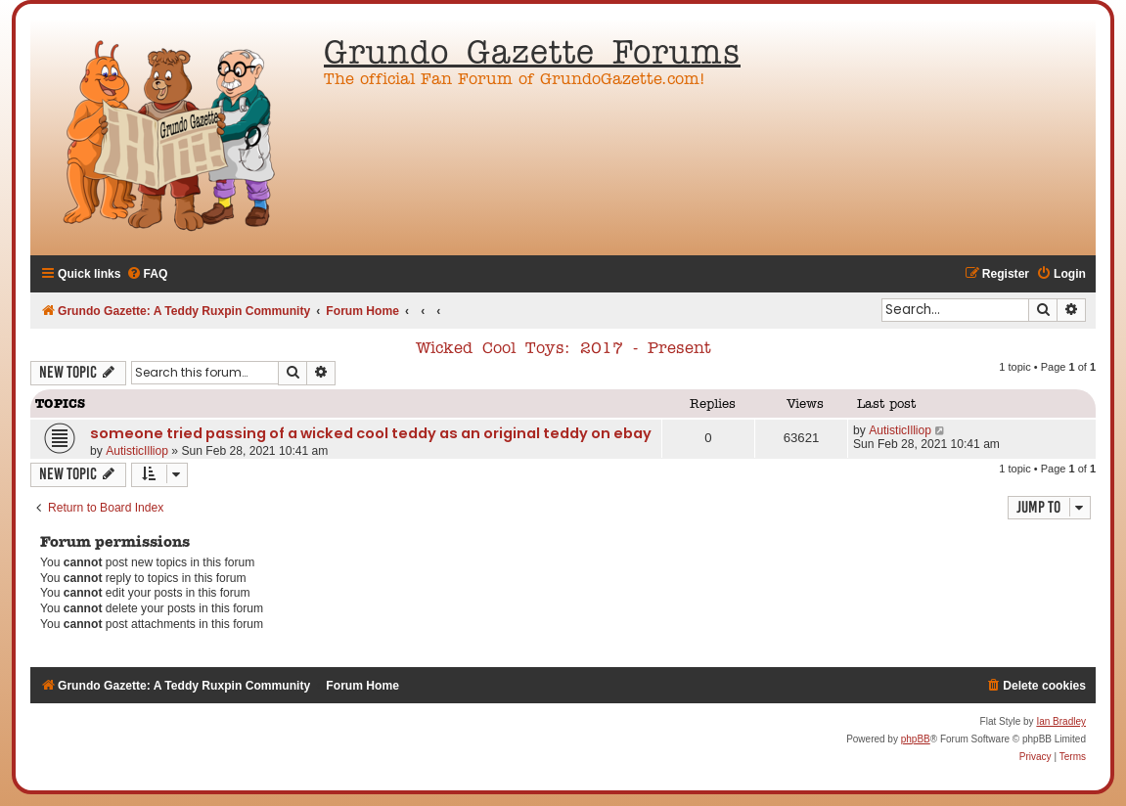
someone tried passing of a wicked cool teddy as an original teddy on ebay (371, 433)
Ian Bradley (1061, 721)
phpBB (915, 739)
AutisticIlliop (137, 451)
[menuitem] (147, 274)
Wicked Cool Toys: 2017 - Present (563, 349)
